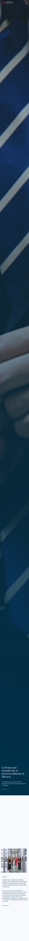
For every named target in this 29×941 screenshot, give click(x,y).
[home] (7, 3)
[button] (26, 3)
